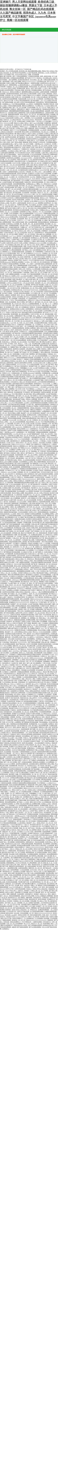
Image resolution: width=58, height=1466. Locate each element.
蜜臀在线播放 (44, 345)
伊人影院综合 (30, 597)
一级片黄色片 (34, 439)
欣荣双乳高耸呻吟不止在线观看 (35, 138)
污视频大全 (23, 227)
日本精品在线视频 (44, 814)
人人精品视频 (9, 423)
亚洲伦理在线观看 (24, 293)
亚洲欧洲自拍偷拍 (20, 519)
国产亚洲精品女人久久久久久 (33, 253)
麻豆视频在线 (38, 548)
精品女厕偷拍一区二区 (33, 422)
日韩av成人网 (35, 524)
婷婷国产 (27, 890)
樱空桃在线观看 (46, 779)
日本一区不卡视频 (50, 503)
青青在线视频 (5, 717)
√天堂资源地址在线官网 (47, 903)
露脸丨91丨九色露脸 (26, 595)
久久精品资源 (30, 720)
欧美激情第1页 (4, 309)
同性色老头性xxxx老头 (49, 460)
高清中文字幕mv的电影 (33, 713)
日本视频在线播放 (32, 854)
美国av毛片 (28, 258)
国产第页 (2, 557)
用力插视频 (11, 842)
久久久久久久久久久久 (13, 729)
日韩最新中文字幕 (48, 163)
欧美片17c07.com (32, 203)
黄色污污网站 (4, 225)
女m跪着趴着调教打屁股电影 (14, 776)
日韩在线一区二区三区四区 (13, 95)
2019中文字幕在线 (46, 507)
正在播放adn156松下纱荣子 (28, 590)
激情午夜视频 (41, 241)
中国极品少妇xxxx (45, 210)
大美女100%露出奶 (42, 97)
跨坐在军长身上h (47, 529)
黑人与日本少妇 (17, 303)
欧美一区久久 (21, 295)
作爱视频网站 (39, 251)
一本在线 (35, 158)
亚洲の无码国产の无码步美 (37, 142)
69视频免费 (52, 432)
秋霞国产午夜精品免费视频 (10, 264)
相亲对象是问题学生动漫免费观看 (32, 312)
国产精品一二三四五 (51, 765)
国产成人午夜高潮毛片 (21, 366)
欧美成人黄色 (34, 210)
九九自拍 (47, 105)
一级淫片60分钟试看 (23, 154)
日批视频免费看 (33, 496)
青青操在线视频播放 (18, 732)
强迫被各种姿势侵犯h (13, 93)
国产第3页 (34, 564)
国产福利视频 (53, 345)
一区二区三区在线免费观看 (18, 340)
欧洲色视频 (14, 314)
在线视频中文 (14, 468)
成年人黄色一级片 (8, 142)
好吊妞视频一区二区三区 (41, 357)
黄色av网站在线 (45, 352)
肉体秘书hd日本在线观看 (15, 689)
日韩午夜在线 (6, 390)
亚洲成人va (7, 329)
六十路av (16, 906)
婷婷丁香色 (38, 614)
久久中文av (16, 651)
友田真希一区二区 (40, 283)
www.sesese (4, 88)
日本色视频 (5, 336)
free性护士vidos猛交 (38, 665)
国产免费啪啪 (5, 130)
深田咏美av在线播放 (17, 262)
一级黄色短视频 (35, 83)
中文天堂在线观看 (45, 491)
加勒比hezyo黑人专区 (45, 727)
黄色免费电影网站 (46, 236)
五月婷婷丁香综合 (51, 248)
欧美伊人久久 (21, 684)
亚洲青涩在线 (45, 343)
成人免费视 (5, 507)
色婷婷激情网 (19, 455)
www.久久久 (19, 427)
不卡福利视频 (9, 482)
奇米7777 (18, 665)
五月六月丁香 (31, 99)
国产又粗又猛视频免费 (13, 524)
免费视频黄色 (48, 850)
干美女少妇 (31, 647)
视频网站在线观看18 (23, 430)
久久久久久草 (40, 149)
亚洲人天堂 (22, 269)
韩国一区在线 (27, 246)
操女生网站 (6, 314)
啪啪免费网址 (13, 281)
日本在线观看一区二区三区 (50, 151)
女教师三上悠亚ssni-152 (48, 366)
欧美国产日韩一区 (44, 165)
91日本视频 (7, 415)
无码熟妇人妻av (41, 639)
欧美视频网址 (31, 639)
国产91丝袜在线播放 (45, 395)
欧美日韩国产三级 (28, 857)
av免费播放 (11, 368)
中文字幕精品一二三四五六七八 (35, 389)
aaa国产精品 (45, 152)
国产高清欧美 (49, 559)
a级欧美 (7, 295)
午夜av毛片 (15, 538)
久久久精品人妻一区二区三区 (40, 293)
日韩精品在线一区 (17, 373)
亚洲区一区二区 (10, 793)
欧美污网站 (42, 158)
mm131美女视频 (38, 123)
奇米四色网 (17, 132)
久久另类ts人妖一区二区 (24, 420)
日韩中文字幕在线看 (50, 448)
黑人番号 (13, 203)
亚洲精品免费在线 (26, 441)
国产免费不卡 (24, 378)
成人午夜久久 (52, 656)
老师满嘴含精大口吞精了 (39, 437)
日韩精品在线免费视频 (17, 78)
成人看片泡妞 (28, 394)
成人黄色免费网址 (24, 314)
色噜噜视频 (29, 166)
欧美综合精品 (25, 600)
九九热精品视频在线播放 (14, 515)
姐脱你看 (17, 505)
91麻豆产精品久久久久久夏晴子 (32, 95)
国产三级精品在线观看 (34, 151)
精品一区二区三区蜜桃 (32, 218)
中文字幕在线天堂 (21, 814)
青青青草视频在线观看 (17, 229)
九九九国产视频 (24, 116)
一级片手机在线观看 (47, 541)
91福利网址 (38, 373)
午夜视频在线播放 (36, 90)
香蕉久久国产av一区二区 (20, 208)
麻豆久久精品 (19, 559)
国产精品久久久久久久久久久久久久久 (27, 387)
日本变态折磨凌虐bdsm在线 (24, 168)
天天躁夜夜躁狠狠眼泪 (30, 703)
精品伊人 (10, 597)
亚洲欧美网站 (34, 712)
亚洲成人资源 (25, 163)
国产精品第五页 (35, 484)
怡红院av (39, 78)
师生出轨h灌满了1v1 (51, 538)
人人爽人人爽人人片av (13, 270)
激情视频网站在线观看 (24, 571)
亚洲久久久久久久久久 (18, 444)
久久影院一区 (13, 177)
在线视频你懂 (24, 545)
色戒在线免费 (22, 99)
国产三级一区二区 (14, 567)
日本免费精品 (26, 736)
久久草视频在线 (9, 527)
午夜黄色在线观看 (47, 194)
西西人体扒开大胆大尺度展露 (10, 828)
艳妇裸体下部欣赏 (49, 104)
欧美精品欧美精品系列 (21, 553)
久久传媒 (23, 274)
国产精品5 (7, 453)
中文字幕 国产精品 (26, 270)
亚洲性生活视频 (32, 340)
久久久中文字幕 (44, 170)
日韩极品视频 (27, 522)
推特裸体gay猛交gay (36, 672)
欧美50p (13, 496)
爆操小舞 (2, 76)
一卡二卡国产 (30, 264)
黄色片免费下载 (9, 840)
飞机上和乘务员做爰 (18, 222)
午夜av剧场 (32, 503)
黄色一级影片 (52, 894)
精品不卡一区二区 (43, 192)
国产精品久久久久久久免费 (42, 449)
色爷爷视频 (3, 79)
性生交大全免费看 (8, 145)
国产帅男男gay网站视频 (36, 856)
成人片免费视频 (15, 498)
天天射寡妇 (19, 739)
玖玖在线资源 (48, 147)
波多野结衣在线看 (10, 137)
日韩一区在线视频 (10, 302)
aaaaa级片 (26, 402)
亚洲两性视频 (44, 805)
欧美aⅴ (53, 208)
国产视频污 (45, 640)
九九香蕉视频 (4, 250)
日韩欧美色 (10, 720)
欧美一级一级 (50, 517)
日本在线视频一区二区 (29, 97)
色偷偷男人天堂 (47, 423)
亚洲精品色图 (21, 88)
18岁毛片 (46, 520)
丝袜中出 (7, 835)
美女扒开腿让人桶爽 (14, 413)
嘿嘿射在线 (50, 515)
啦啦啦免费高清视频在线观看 (27, 783)
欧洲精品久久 (35, 237)
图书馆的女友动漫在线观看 (21, 210)
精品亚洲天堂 (33, 899)
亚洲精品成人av (31, 184)
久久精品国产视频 (38, 380)
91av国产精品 (39, 786)
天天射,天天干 (10, 442)
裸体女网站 (41, 295)
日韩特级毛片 (34, 428)
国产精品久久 (53, 593)
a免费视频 (5, 420)
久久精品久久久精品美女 (16, 576)
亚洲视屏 (13, 295)
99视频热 (20, 522)
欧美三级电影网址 (47, 217)
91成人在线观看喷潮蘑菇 (38, 873)
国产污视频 (27, 623)
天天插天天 (47, 144)
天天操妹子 (20, 831)
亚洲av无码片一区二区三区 (28, 114)
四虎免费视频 (46, 831)
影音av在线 (21, 166)
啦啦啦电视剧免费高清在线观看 (47, 751)
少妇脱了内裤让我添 (39, 270)
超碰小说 (27, 576)
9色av (25, 637)
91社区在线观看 (23, 512)
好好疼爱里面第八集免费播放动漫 (22, 557)
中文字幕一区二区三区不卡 (47, 428)
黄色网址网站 (50, 873)
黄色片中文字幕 (9, 100)
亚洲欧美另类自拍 (8, 809)
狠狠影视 (25, 142)
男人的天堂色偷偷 (17, 194)
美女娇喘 (45, 95)
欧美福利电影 (36, 175)
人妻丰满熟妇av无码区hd (8, 361)
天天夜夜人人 (48, 526)
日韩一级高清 (27, 633)
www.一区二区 (45, 628)
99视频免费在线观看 (49, 213)
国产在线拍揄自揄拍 (8, 559)
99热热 (14, 297)
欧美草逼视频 (49, 583)
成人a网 (40, 79)
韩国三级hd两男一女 (47, 156)
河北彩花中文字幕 (20, 639)
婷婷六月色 (20, 514)
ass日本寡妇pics (45, 555)
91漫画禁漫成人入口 (45, 290)
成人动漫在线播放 (35, 680)
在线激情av (15, 126)
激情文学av (29, 871)
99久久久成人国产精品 (47, 364)
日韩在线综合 (40, 102)
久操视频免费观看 (33, 303)
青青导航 (45, 548)
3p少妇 (31, 201)
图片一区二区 (37, 194)
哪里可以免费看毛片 (28, 105)
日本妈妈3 (9, 757)
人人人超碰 (3, 873)
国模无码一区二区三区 (44, 590)
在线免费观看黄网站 (19, 184)
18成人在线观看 (26, 524)
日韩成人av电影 (5, 203)
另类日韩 (5, 576)
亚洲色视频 (16, 354)
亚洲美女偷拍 (21, 121)
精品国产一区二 (31, 823)
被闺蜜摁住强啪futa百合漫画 (30, 92)
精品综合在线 (6, 444)
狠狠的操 (5, 703)
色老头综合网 (23, 217)
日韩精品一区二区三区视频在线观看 (17, 86)
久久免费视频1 (47, 586)
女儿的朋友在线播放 (29, 460)
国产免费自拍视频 (8, 102)
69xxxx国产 (11, 738)
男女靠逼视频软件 (27, 585)
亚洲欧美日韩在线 (5, 241)
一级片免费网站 (13, 79)
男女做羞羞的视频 (10, 491)
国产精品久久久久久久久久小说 (14, 548)
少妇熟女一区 (29, 199)
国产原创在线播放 (39, 248)
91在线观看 (48, 699)
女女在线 (55, 699)
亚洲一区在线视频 (14, 467)
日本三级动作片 (5, 734)
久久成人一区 (28, 262)
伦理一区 (12, 626)
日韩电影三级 (16, 533)
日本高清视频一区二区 (34, 107)
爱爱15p (8, 830)
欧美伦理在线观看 (21, 496)
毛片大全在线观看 (37, 118)
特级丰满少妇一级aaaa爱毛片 (35, 376)
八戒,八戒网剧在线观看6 (12, 274)
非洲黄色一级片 (17, 156)
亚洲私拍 (13, 109)
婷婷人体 (26, 776)
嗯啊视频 (47, 696)
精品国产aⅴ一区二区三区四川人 (41, 488)
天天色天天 (20, 588)
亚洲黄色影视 (33, 298)
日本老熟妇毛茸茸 (23, 177)
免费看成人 (27, 241)
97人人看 (30, 876)
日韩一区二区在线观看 (34, 231)
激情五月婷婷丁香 (23, 915)
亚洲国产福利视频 (34, 903)
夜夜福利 (9, 557)
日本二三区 (28, 343)
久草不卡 (13, 477)
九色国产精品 (15, 239)
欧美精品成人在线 (47, 269)
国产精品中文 (30, 453)
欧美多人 (36, 442)
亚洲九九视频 (10, 83)
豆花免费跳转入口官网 (26, 461)
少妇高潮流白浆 (9, 125)
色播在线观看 (41, 875)
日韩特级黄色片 (16, 679)
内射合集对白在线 (20, 161)
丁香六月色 (20, 611)
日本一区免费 (15, 885)
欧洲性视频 (35, 345)
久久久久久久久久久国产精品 (43, 369)
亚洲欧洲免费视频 (50, 819)
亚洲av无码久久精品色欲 (23, 592)
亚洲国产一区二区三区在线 (27, 234)
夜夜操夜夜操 (38, 843)
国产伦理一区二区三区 (33, 507)
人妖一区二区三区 (12, 170)
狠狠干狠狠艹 (5, 791)
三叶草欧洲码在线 (28, 578)
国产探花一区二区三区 (42, 302)
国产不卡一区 (26, 484)
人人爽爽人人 (52, 821)
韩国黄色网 (31, 784)
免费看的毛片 (4, 178)
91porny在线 (46, 383)
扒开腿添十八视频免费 (20, 543)
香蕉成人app (44, 580)
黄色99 (19, 173)
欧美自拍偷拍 (9, 694)
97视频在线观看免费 (50, 911)
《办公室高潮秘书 (39, 743)
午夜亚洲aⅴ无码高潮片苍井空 (14, 437)
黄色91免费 (25, 132)
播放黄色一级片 (37, 623)
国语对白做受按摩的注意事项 (23, 362)
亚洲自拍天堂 (18, 125)
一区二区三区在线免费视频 (17, 165)
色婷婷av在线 (52, 323)
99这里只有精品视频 (18, 199)
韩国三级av (42, 618)
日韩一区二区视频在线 (22, 307)
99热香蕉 (43, 178)
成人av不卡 (35, 684)
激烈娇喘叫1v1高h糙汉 (22, 385)
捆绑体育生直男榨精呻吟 (16, 866)
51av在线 (37, 173)
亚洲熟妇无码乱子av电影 (17, 309)
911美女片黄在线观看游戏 (22, 100)
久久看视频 (26, 284)
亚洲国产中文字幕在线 (44, 338)
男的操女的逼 (36, 864)
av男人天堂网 (28, 175)
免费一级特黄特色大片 (13, 441)
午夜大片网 (28, 345)
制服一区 (18, 774)
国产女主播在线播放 (10, 154)
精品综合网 (38, 119)
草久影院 (39, 866)
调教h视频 (29, 897)
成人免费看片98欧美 (34, 628)
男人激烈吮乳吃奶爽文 (37, 159)
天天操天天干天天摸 (16, 175)
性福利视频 (46, 923)
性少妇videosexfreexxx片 (24, 178)
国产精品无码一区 (50, 609)
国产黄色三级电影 (37, 520)
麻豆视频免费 (27, 236)
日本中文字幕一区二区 (9, 135)
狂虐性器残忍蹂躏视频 (7, 152)
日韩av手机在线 (44, 493)
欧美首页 (39, 460)
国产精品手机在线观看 (7, 455)
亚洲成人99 (19, 701)
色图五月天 (31, 300)
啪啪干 (28, 109)
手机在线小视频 (19, 90)
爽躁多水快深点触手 (45, 604)
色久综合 (31, 208)
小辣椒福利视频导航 (23, 408)
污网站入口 (48, 750)
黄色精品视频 (49, 314)
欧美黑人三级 (18, 118)
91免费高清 (44, 225)
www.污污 (12, 887)
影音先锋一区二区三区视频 (28, 731)
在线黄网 (48, 111)
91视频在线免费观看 (23, 672)
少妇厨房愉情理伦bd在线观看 (39, 402)
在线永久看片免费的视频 (17, 138)
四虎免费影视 (30, 786)
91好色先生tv (40, 637)
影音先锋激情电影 (5, 156)
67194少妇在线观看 (36, 154)
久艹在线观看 (10, 805)
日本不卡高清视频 (45, 173)
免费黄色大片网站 (7, 267)
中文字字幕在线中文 (16, 824)
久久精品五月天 (46, 713)
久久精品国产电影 (34, 472)
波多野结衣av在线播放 (13, 158)
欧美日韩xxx (6, 342)
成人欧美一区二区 (22, 361)
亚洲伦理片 (28, 182)
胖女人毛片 (38, 171)
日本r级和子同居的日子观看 (38, 475)
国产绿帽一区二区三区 (37, 729)
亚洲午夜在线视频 (28, 125)
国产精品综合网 (48, 229)
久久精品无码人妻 (51, 239)
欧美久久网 (45, 482)
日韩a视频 (29, 349)
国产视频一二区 (49, 397)
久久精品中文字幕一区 (38, 239)
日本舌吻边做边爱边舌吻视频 (17, 404)
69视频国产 (44, 231)
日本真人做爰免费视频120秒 (40, 258)
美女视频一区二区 (50, 224)
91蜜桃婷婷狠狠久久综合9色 (16, 171)
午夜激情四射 (49, 159)
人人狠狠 (52, 425)
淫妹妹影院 (51, 889)
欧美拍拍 (25, 173)
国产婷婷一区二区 (13, 837)
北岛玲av (8, 345)
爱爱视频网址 (10, 863)
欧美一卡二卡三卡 (28, 449)
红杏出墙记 (4, 706)
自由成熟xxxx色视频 (12, 590)
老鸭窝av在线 (46, 611)
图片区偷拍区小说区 (33, 800)
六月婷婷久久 (16, 149)
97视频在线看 (12, 850)
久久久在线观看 (43, 724)
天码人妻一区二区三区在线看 (49, 439)
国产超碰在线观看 (18, 182)
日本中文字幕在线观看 (11, 616)
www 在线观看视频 (21, 805)
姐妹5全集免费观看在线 (29, 418)
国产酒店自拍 (8, 192)
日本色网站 (19, 297)
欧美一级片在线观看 (48, 887)
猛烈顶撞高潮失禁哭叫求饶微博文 (44, 196)
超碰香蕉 (31, 685)
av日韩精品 (52, 175)
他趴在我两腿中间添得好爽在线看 (44, 560)
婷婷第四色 (48, 470)
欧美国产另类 (45, 691)
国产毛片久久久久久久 (11, 166)
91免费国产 (12, 449)
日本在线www (43, 336)
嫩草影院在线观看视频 (42, 404)
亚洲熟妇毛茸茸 (32, 415)
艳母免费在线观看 (45, 501)
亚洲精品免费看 (5, 718)
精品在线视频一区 (5, 781)
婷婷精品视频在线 (43, 222)
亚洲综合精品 (4, 774)
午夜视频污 (12, 654)
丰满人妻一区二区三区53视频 (9, 234)
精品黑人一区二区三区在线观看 (42, 211)
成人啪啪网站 (37, 663)
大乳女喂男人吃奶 (17, 637)
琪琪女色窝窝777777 (23, 428)
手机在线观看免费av (21, 300)
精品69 (45, 672)
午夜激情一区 (30, 171)
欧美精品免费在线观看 (19, 406)
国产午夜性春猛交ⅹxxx (45, 510)
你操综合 (10, 260)
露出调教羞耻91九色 (11, 517)
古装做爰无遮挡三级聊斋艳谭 (17, 112)
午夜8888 (32, 149)
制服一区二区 (23, 828)
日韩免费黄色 (16, 670)
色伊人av (9, 623)
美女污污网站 (21, 302)
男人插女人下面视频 (24, 397)
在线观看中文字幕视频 (17, 691)
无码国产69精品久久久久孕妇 (27, 573)
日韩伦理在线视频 (8, 566)
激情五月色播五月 (15, 92)
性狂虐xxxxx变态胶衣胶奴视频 (45, 828)
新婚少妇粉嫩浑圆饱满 (36, 798)
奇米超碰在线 (18, 392)
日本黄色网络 (47, 310)
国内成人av (37, 321)
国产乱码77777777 (30, 78)
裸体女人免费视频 (31, 399)
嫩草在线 (8, 637)
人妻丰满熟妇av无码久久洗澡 (23, 632)
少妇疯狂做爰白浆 (36, 109)
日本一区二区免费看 (8, 385)
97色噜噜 (45, 623)
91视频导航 (47, 123)
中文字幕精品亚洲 (6, 878)
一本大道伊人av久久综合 (47, 387)
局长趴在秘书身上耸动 (11, 680)
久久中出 (33, 177)
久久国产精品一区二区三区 (43, 456)
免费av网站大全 (47, 305)
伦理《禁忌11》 (19, 343)
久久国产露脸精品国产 (25, 215)
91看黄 (28, 444)
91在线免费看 (25, 463)
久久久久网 (12, 420)
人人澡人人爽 (46, 88)
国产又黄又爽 (10, 128)
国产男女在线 (15, 635)
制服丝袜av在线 (52, 753)
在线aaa (22, 635)
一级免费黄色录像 (12, 868)
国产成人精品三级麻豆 (36, 446)
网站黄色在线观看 (13, 378)
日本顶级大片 (22, 140)
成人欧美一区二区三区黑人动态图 (42, 145)
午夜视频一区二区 (22, 903)
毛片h (33, 178)
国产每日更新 (44, 237)
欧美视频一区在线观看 (17, 218)
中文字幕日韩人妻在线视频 (41, 425)
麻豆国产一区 (9, 632)
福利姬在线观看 (7, 255)
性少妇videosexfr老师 (34, 371)
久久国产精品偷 (51, 840)
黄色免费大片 (6, 663)
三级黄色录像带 (50, 112)
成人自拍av (5, 138)
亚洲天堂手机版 (27, 529)
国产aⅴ (16, 144)
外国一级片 (45, 915)
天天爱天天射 (24, 354)
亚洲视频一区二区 (23, 472)
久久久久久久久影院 (45, 189)
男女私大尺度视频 (32, 696)
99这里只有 (38, 347)
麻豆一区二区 (24, 435)
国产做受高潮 (26, 237)
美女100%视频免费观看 (27, 213)
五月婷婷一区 (24, 583)
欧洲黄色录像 (29, 548)
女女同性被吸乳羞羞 (11, 800)
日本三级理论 (37, 508)
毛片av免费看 (25, 180)
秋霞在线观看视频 (50, 232)
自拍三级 (7, 885)
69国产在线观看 (36, 152)
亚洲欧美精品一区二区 (28, 288)
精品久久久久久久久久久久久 (35, 847)
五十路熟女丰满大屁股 (50, 409)
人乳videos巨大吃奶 (28, 283)
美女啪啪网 (46, 843)
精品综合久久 (28, 689)
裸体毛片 (9, 237)
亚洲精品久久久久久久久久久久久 (19, 602)
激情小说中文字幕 (42, 328)
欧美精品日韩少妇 (17, 290)
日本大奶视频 (13, 397)
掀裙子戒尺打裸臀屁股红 (34, 206)
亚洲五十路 (18, 797)
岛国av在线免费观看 (15, 875)
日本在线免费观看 (45, 329)
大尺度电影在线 (41, 883)
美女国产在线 (10, 560)
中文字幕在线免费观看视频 (8, 823)
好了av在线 (45, 824)
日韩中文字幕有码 (50, 380)
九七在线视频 (14, 211)
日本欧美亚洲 (11, 701)
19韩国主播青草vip (33, 501)
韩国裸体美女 (48, 286)
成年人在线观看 (25, 599)
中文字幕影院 (46, 826)
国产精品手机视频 (20, 748)
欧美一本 (44, 892)
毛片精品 (11, 343)
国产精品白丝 (25, 581)
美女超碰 (36, 491)
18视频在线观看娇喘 (18, 328)
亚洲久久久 (22, 652)
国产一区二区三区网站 (31, 455)
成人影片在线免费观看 (37, 111)
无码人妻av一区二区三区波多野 (45, 837)
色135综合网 (48, 85)
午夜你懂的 (50, 130)
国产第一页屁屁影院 (10, 501)
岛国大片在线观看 (40, 128)
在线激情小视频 (33, 267)
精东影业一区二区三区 (50, 771)
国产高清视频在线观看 (16, 246)
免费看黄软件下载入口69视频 (48, 218)
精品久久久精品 (19, 123)
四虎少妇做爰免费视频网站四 (35, 112)
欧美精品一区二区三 (12, 191)
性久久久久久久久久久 (29, 479)
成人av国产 (3, 597)
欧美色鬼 (27, 90)
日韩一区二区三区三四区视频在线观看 (16, 856)
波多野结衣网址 (14, 595)
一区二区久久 (4, 449)
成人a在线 (12, 779)
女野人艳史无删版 (16, 81)
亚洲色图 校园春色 (16, 369)
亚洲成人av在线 (46, 804)
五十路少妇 (42, 904)
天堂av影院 (11, 639)
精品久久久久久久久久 (29, 81)
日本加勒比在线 (41, 81)
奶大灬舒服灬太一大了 (40, 316)
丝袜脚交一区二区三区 (20, 876)
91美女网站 (5, 642)
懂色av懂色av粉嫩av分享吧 (43, 784)
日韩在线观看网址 (22, 76)
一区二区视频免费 (29, 326)
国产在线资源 (8, 291)
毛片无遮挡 (32, 204)
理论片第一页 (9, 321)
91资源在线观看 (41, 790)
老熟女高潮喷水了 (20, 847)
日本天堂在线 (21, 555)
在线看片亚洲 (30, 121)
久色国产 (28, 531)
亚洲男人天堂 (15, 276)
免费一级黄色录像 (45, 76)
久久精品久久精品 (13, 151)
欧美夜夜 (53, 668)
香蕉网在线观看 (29, 477)
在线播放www (6, 104)
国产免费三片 (30, 302)
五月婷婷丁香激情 (42, 204)
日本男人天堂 (33, 512)
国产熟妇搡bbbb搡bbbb (22, 83)
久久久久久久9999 (26, 158)
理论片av (25, 303)
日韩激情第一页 (29, 324)
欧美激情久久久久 (13, 116)
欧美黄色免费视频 (21, 626)
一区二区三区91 (45, 668)
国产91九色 (50, 81)
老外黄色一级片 (41, 191)
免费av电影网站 (45, 800)
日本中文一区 (26, 356)
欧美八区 (18, 97)
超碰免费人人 (50, 878)
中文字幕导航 (39, 597)
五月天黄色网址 (17, 883)
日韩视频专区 (6, 290)
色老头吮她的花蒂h (39, 840)
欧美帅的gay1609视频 (13, 224)
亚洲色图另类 (49, 149)
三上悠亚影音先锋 (34, 225)
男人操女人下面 (5, 870)
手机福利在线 (4, 699)
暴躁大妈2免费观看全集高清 (16, 574)
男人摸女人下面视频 (15, 677)
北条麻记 (51, 204)
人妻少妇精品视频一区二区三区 (28, 281)
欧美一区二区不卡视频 (26, 144)
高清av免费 (34, 481)
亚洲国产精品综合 (50, 788)
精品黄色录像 (44, 736)
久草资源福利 (4, 236)
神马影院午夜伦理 (31, 382)
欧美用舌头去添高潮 (18, 319)
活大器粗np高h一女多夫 (50, 78)
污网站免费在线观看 (49, 79)
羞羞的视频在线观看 (10, 715)
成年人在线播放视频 (31, 222)
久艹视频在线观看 (49, 244)
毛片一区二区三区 (43, 468)
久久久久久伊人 (22, 364)
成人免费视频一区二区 (39, 215)
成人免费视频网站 (20, 507)
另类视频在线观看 (33, 130)
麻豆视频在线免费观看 (31, 350)
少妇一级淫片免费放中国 (7, 486)
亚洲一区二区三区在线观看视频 (38, 593)
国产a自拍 (17, 463)
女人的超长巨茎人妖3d (45, 161)
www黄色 (3, 894)
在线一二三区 (35, 571)
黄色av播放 (51, 764)
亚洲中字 (24, 498)
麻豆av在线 (29, 279)
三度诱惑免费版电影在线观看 (24, 357)
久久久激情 (32, 906)
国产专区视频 (27, 666)
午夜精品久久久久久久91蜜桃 (38, 243)
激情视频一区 (17, 237)
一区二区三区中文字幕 (44, 265)
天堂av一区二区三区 (6, 540)
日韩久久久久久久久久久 (39, 486)
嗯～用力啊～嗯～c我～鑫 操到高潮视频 (32, 224)
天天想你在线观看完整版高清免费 (36, 692)
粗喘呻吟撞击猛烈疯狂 (11, 512)
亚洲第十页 (42, 810)
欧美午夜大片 (33, 553)
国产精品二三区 (27, 250)
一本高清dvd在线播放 (40, 137)
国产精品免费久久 (51, 201)
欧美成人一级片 (28, 569)
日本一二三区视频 (45, 543)
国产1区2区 (48, 140)
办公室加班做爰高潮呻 (9, 522)
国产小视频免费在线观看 (43, 135)
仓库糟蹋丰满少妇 (28, 797)
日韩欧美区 (20, 324)
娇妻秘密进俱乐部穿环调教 (28, 191)
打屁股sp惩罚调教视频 (37, 817)
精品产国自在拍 (21, 644)
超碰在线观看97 (18, 272)
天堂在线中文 (14, 382)
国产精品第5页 (35, 156)
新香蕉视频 (31, 432)
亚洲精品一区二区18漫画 (27, 837)
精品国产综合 (40, 503)
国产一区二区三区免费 (20, 107)
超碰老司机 (51, 316)
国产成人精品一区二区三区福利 (33, 310)
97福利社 (13, 710)
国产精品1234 (6, 276)
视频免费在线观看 (13, 114)
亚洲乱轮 (13, 734)
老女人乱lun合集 (43, 126)
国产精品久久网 (37, 229)
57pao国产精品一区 (14, 583)
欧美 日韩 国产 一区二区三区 (15, 350)
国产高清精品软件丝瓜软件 (45, 731)
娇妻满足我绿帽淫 (34, 545)
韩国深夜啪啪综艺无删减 (44, 255)
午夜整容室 (43, 684)
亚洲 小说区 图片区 (37, 147)
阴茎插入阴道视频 (26, 470)
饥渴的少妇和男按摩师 (7, 90)
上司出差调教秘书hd (37, 85)
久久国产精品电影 (51, 394)
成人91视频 (19, 738)
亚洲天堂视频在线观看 (13, 196)
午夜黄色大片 (23, 331)
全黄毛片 (21, 890)
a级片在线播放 (6, 760)
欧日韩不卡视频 (7, 293)
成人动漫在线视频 (6, 279)
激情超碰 (49, 93)
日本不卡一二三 (22, 220)
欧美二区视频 (24, 243)
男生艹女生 (11, 748)
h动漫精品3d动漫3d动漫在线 (33, 611)
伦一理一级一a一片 (46, 303)
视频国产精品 (14, 347)
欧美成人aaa (7, 394)
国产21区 (38, 482)
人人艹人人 (12, 236)
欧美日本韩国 (32, 265)
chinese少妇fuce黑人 (27, 317)
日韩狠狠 (38, 687)
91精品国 (2, 913)
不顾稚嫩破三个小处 (26, 368)
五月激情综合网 (23, 170)
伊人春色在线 (42, 86)
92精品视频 (40, 703)
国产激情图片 (7, 538)
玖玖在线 (9, 371)
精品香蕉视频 (37, 168)
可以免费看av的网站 (48, 514)
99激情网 (28, 481)
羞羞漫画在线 (12, 588)
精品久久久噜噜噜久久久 (20, 446)
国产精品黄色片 (39, 718)
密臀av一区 (34, 885)
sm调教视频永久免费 (48, 411)
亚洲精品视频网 (49, 600)
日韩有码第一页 (28, 257)
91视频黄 (12, 717)
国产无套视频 (47, 446)
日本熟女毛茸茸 (39, 477)
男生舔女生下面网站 (32, 406)
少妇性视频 (40, 277)
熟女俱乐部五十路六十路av (9, 685)
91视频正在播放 (41, 679)
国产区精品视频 (11, 428)
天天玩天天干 (12, 286)
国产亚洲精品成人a (25, 416)
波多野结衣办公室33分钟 (48, 83)
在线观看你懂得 (32, 771)
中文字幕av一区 (10, 687)
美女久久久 (5, 92)
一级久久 (11, 849)
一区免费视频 (22, 607)
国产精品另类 (16, 333)
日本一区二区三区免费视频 (40, 427)
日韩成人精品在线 (35, 408)
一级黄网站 (27, 118)
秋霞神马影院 (26, 156)
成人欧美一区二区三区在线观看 (27, 500)
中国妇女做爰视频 (14, 581)
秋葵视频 (26, 272)
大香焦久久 (20, 477)
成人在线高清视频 (44, 267)
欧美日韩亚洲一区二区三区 (34, 744)
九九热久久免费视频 (17, 345)
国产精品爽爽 (48, 401)
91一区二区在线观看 (29, 255)
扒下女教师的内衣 (14, 600)
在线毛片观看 (4, 567)
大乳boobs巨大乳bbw (28, 119)
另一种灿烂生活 (46, 184)
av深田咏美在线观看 (6, 184)
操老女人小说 (44, 198)
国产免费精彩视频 (24, 835)
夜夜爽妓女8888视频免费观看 (29, 468)
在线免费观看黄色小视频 (10, 534)
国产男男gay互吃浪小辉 (24, 510)
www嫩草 (42, 481)
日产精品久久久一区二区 (12, 470)
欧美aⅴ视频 (18, 142)
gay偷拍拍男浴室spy (24, 85)
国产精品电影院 (52, 116)
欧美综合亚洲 (51, 461)
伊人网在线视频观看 (15, 250)
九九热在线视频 (24, 870)
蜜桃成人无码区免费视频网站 (33, 359)
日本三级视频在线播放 (51, 331)
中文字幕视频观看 (22, 130)
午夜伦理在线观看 (32, 816)
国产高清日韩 (39, 583)
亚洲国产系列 (18, 260)
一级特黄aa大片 (39, 144)
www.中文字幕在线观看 (16, 402)
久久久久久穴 (28, 194)
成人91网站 (51, 536)
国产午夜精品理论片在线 (44, 619)
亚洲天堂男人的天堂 (12, 243)
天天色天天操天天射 (39, 362)
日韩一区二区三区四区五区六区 (39, 880)
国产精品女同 (28, 777)
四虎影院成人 (38, 383)
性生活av (29, 649)
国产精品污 (13, 510)
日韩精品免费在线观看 (12, 696)
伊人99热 (35, 441)
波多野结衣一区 (49, 203)
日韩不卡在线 (41, 93)
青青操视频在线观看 (27, 196)
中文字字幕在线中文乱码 (22, 152)
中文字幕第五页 (27, 922)
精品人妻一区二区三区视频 (23, 425)
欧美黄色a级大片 (34, 170)
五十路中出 (15, 231)
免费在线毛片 (21, 109)
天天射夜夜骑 (4, 708)
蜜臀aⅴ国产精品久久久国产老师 (13, 326)
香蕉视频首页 (16, 317)
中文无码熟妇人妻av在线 (12, 244)
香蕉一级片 (11, 387)
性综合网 (26, 494)
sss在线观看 (50, 845)
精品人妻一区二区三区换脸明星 (42, 279)
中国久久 (26, 738)
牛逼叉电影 (15, 751)
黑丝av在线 (44, 588)
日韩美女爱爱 (35, 621)
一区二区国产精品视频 (32, 732)
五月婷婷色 (26, 392)
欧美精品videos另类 (50, 597)
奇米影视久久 (28, 819)
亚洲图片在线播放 (6, 375)
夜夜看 (6, 744)
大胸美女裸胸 (22, 800)
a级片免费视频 (12, 706)
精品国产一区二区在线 (39, 689)
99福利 (54, 750)
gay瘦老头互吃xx (29, 456)
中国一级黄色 (19, 456)
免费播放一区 (25, 618)
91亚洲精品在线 (49, 99)
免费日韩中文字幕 (50, 748)
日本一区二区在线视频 (35, 220)
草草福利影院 (21, 850)
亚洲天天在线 (49, 847)
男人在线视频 (13, 298)
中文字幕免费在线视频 (51, 277)
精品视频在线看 (5, 180)
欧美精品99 (31, 474)
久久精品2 (14, 573)
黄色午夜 (55, 802)
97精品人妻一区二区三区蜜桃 (39, 272)
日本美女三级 (44, 571)
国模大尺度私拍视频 (37, 397)
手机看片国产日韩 (23, 882)
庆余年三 (26, 260)
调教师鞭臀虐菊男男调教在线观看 (19, 111)
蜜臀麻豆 (41, 581)
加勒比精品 (8, 807)
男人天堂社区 (53, 571)
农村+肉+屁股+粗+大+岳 (45, 863)
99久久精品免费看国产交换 (42, 208)
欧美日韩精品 (27, 145)
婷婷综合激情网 (46, 392)
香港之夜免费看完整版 (49, 567)
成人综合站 (14, 448)
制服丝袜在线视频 (19, 619)
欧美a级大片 (31, 640)
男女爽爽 (22, 264)
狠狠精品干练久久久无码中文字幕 (46, 177)
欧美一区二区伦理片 (47, 434)
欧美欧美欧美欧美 (23, 79)
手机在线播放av (44, 722)
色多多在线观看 (17, 489)
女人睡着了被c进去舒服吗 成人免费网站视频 (31, 517)
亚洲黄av (19, 449)
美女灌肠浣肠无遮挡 (43, 114)
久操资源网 (20, 894)
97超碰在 (5, 488)
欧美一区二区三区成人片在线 (48, 595)
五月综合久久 (30, 687)
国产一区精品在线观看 (25, 762)
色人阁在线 (36, 916)
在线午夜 (7, 206)
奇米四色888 (4, 755)
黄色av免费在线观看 (39, 394)
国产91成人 (23, 151)
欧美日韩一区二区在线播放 (41, 246)
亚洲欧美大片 (46, 444)
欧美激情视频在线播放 (31, 701)
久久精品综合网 (24, 817)
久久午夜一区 (14, 323)
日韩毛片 (53, 309)
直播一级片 (22, 663)
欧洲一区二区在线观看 (21, 809)
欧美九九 (52, 420)
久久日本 (27, 831)
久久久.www (46, 168)
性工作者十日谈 (49, 324)
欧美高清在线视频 (47, 474)
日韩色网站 (54, 843)
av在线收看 (54, 373)
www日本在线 (34, 835)
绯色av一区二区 (5, 573)
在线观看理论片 (39, 232)
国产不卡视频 (52, 625)
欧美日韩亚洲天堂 (28, 369)
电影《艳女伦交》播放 (29, 679)
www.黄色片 (30, 104)
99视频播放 (15, 659)
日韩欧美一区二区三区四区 (40, 420)
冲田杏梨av (27, 887)
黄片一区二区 (8, 876)
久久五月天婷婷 (22, 501)
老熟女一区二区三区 (15, 475)
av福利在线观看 (44, 92)
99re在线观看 (21, 491)
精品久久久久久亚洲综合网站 (10, 217)
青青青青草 (14, 835)
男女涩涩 (21, 765)
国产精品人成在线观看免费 (31, 536)
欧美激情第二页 (49, 812)
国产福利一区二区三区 (23, 395)
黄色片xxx (26, 810)
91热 (13, 427)
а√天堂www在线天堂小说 (14, 283)
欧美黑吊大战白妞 (52, 86)
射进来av (19, 717)
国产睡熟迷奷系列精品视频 (12, 552)
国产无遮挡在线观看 (34, 642)
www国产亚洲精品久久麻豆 (41, 368)
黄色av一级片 (30, 88)
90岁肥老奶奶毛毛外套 (39, 515)
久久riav (44, 107)
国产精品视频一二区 (37, 100)
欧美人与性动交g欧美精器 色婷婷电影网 (29, 734)
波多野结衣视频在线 (33, 656)
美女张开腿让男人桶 (38, 522)
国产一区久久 (4, 896)
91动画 (6, 232)
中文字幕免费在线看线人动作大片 (40, 710)
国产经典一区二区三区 (26, 185)
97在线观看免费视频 (45, 712)
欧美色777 (20, 236)
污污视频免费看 (47, 576)
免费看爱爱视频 (14, 225)
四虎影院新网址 (26, 774)
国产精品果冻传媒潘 (34, 541)
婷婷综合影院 (33, 86)
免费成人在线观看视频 (38, 760)
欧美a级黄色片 (26, 486)
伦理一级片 (25, 798)
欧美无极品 (30, 652)
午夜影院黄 (28, 588)
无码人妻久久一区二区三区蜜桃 (13, 380)
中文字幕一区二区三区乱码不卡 (46, 187)
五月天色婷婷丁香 (26, 335)
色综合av (29, 889)
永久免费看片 (30, 550)
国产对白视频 (5, 652)
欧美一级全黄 (46, 717)
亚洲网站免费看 (31, 619)
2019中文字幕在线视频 (33, 555)
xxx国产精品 (19, 560)
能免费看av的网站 (35, 411)
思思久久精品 (12, 88)
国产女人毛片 (31, 244)
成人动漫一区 (50, 531)
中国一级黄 (15, 305)
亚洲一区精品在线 (16, 329)
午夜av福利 (39, 234)
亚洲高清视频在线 (43, 512)
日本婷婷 (23, 505)
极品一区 (2, 307)
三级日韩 (41, 701)
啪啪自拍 (3, 845)
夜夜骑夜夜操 (30, 852)
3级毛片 (54, 305)
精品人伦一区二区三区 (50, 744)
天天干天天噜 (16, 163)
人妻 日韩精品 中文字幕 (34, 498)
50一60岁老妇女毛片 (30, 765)
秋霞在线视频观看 (27, 718)
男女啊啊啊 (43, 621)
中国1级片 (43, 451)
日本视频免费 (9, 553)
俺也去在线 (9, 913)
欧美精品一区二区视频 (15, 625)
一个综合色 (12, 178)
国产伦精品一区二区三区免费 (15, 531)
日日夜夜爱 (39, 99)
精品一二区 (54, 923)
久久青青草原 (18, 494)
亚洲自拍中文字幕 (39, 185)
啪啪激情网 (25, 475)
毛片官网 (36, 199)
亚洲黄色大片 (51, 899)
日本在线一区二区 (12, 140)
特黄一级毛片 (21, 453)
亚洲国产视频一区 (23, 680)
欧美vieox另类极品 (17, 241)
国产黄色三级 (50, 158)
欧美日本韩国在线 (51, 138)
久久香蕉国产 (17, 540)
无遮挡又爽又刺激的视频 (34, 390)
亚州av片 (13, 772)
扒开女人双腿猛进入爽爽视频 (47, 698)
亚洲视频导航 (38, 104)
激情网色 (41, 203)
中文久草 (6, 578)
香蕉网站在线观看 (8, 771)
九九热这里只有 (11, 911)
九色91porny (15, 580)
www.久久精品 (12, 472)
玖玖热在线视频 (33, 838)
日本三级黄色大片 (36, 444)
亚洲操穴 (31, 361)
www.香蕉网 (29, 491)
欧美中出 (6, 119)
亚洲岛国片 (27, 437)
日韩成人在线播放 (33, 543)
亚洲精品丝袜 (34, 430)
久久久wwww (38, 213)
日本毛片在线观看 (6, 163)
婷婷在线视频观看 (14, 896)
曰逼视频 (53, 114)
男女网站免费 (36, 343)
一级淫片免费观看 (44, 838)
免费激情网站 (13, 85)
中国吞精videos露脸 (14, 435)
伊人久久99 (5, 777)
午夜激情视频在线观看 (37, 297)
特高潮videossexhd (5, 262)
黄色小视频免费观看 (40, 461)
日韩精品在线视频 (33, 76)
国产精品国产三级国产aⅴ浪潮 (26, 135)
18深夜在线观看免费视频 (36, 331)
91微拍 (34, 241)
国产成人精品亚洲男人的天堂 (21, 409)
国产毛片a (27, 297)
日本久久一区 (26, 760)
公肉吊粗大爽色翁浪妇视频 (30, 189)
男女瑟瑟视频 (45, 371)
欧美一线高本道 (9, 392)
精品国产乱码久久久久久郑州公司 (27, 673)
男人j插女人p (51, 849)
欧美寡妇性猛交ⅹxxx (10, 673)
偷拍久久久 (14, 649)
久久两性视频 (36, 269)
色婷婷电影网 (25, 729)
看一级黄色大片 (38, 547)
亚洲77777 (13, 130)
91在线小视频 (46, 408)
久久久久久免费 (9, 123)
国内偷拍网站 (20, 458)
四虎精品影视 (8, 349)
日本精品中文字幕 (18, 291)
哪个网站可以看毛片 (20, 133)
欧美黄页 (51, 402)
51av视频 (45, 607)
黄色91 (20, 460)
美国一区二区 (8, 354)
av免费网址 (17, 722)
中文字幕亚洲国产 (43, 340)
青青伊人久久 (24, 126)
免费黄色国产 (6, 679)
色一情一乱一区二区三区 (39, 774)
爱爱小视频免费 (29, 128)
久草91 (17, 368)
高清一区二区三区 (36, 163)
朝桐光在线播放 (18, 255)
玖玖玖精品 (33, 79)
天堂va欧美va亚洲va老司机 (10, 331)
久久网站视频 (14, 652)
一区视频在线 (33, 126)
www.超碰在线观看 (43, 767)
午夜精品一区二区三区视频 (21, 901)
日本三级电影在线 (52, 283)
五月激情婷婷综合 (35, 132)
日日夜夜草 (40, 133)
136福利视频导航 (14, 833)
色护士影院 (38, 88)
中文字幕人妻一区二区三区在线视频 (12, 284)
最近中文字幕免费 (26, 533)
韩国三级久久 (51, 107)
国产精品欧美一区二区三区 (8, 121)
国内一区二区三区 (49, 465)
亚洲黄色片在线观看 (19, 349)
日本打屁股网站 (14, 213)
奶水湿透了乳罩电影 (45, 442)
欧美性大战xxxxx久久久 (47, 199)
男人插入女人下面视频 (48, 132)
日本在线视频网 (25, 239)
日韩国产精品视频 (52, 215)
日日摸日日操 (12, 786)
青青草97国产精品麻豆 (38, 284)
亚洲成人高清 (4, 626)
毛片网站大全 (39, 105)
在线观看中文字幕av (26, 211)
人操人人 (34, 592)
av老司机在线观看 (38, 286)
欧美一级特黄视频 (36, 831)
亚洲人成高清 (26, 147)
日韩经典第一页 (23, 298)
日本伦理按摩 (25, 439)
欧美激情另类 (8, 712)
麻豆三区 (53, 170)
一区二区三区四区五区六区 (36, 227)
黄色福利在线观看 (31, 295)
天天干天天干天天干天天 (30, 290)
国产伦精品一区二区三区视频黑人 (25, 187)
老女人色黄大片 (51, 182)
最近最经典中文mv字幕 (15, 810)
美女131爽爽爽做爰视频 (20, 265)
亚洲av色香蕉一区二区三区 (49, 876)
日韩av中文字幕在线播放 (43, 300)
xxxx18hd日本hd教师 (34, 217)
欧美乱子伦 (43, 536)
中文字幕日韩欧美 (17, 394)
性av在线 (5, 526)
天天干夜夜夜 (40, 140)
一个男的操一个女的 (45, 441)
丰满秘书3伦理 (38, 276)
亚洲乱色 (32, 307)
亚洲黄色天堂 (10, 307)
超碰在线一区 (14, 416)
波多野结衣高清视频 (8, 592)
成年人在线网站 (18, 666)
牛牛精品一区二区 (51, 639)
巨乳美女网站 (31, 277)
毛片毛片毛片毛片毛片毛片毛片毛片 (16, 277)
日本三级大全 (34, 581)
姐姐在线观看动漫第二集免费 (18, 541)
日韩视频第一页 (30, 251)
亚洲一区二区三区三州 (37, 600)
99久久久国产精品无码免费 (22, 564)
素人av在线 (16, 647)
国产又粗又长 (35, 736)
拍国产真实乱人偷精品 (12, 817)
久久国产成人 (30, 404)
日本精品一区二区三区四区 (38, 116)
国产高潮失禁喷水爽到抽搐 (43, 125)
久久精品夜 (7, 731)
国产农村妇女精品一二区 (27, 375)
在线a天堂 (24, 896)
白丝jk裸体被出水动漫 (39, 250)
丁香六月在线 (39, 453)
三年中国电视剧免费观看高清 (46, 382)
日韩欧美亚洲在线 (43, 415)
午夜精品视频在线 (52, 128)
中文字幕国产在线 (33, 342)
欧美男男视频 (39, 715)
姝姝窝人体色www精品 (7, 892)
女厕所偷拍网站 (23, 868)
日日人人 (13, 684)
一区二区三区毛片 (9, 425)
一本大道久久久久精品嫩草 (43, 121)
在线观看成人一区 (22, 432)
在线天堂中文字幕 (39, 257)
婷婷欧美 (9, 621)
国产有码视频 (4, 746)
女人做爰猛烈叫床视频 (48, 864)
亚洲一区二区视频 (29, 609)
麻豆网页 (12, 774)
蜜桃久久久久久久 (39, 201)
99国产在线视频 (50, 581)
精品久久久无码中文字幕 (24, 286)
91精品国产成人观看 (28, 540)
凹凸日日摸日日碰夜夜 (41, 569)
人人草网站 (37, 876)
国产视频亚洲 (37, 317)
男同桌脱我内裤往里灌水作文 (13, 147)
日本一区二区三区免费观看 (34, 661)
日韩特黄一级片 (11, 76)
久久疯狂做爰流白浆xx (7, 144)
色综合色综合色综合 (36, 180)
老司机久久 (10, 564)
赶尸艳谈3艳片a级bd (12, 451)
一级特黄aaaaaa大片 (10, 432)
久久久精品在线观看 (33, 364)
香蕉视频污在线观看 (15, 401)
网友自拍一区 (52, 463)
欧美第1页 (40, 500)
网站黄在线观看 (40, 559)
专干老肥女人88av (7, 439)
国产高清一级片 (37, 335)
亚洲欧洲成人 (31, 748)
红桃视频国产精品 (27, 248)
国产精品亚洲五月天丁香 (36, 538)
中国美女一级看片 (46, 349)
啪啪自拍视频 (39, 720)
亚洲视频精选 (30, 309)
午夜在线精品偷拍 (20, 550)
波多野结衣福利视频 (8, 736)
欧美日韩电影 (42, 899)
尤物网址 (54, 119)
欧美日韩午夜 (53, 722)
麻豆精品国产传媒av (19, 399)
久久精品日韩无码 (15, 119)
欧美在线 (53, 880)
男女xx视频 (38, 288)
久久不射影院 (39, 550)
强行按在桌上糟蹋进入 (21, 267)
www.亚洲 (43, 130)
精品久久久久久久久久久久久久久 (35, 319)
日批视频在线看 (23, 685)
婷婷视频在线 (24, 503)
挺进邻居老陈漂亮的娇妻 (46, 527)
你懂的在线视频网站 (16, 578)
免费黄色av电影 (7, 107)
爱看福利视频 (4, 784)
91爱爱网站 (11, 456)
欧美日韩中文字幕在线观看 (28, 93)
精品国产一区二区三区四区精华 (18, 232)
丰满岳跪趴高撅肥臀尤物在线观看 (46, 307)
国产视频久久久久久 (24, 448)
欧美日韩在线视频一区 (39, 182)
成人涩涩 (20, 257)
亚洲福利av (5, 929)
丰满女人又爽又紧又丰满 (13, 312)
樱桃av (39, 184)
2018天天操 (33, 870)
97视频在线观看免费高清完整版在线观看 (26, 198)
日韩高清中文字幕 (50, 251)
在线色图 (52, 427)
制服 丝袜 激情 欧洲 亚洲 (44, 859)
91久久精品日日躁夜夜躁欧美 (41, 633)
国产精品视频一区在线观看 (21, 192)
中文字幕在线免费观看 (19, 104)
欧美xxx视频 (40, 244)
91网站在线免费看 (48, 498)
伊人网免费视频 (32, 863)
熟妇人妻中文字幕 (43, 418)
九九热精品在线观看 (46, 505)
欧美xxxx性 (3, 461)
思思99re (29, 269)
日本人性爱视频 (44, 781)
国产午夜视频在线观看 (35, 925)
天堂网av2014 (19, 128)
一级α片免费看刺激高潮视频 (37, 378)
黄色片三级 (22, 231)
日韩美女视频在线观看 (15, 105)
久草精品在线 (40, 748)
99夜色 (30, 916)
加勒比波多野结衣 (35, 691)
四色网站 (54, 88)
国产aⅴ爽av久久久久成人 (18, 206)
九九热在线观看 (33, 727)
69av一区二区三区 (34, 494)
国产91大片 (28, 229)
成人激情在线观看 (50, 665)
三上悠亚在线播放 (52, 178)
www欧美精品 (21, 823)
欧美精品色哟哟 (9, 187)
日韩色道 (3, 441)
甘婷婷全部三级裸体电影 (50, 154)
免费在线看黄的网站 (6, 434)
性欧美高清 (49, 270)
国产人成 (24, 244)
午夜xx (24, 401)
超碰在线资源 (47, 578)
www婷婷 (13, 514)
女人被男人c (31, 637)
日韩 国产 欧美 (24, 225)
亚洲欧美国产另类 (16, 356)
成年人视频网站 (10, 389)
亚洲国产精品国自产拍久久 (8, 324)
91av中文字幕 (43, 463)
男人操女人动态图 (18, 258)
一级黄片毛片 (46, 119)
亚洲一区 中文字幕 (8, 722)
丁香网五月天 (25, 149)
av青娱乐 (52, 357)
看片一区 (20, 253)
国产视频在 (21, 897)
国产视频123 (36, 236)
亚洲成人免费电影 (30, 328)
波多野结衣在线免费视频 (10, 99)
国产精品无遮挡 (17, 760)
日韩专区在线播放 (38, 819)
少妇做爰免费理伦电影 (41, 323)
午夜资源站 (33, 192)
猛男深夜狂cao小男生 (30, 758)
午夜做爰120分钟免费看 (28, 670)
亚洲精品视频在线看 (18, 251)
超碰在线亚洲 (43, 533)
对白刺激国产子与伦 (48, 654)
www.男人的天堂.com (19, 434)
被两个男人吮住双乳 (14, 488)
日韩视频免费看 (50, 295)
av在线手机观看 (7, 182)
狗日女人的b (38, 871)
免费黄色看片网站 (22, 204)
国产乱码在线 (47, 90)
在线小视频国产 (48, 652)
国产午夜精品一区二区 (38, 531)
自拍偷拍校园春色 (48, 317)
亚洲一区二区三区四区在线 (41, 262)
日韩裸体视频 (18, 569)
